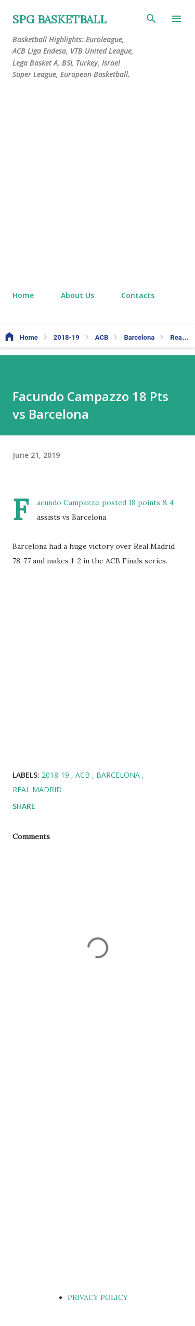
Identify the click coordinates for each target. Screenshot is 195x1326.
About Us (77, 295)
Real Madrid (37, 789)
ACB (83, 775)
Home (23, 295)
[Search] (151, 18)
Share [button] (23, 806)
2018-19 (56, 775)
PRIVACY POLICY (98, 1297)
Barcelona (119, 775)
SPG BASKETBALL (59, 19)
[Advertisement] (97, 185)
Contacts (137, 295)
